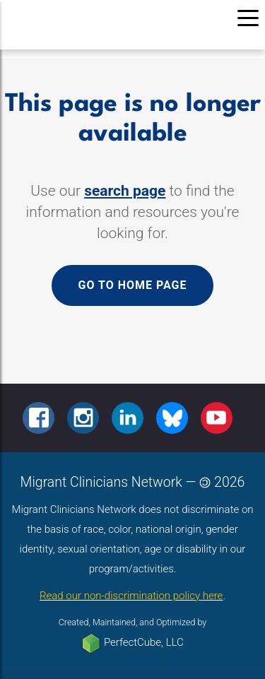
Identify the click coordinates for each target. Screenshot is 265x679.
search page (124, 190)
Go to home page (132, 285)
